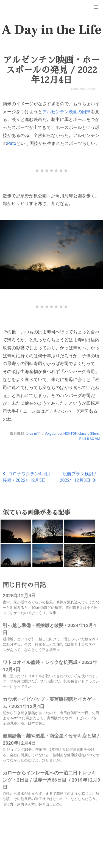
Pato (11, 143)
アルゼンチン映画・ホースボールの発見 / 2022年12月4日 (51, 70)
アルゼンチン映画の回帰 (66, 111)
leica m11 (33, 433)
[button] (96, 7)
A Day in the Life (51, 29)
